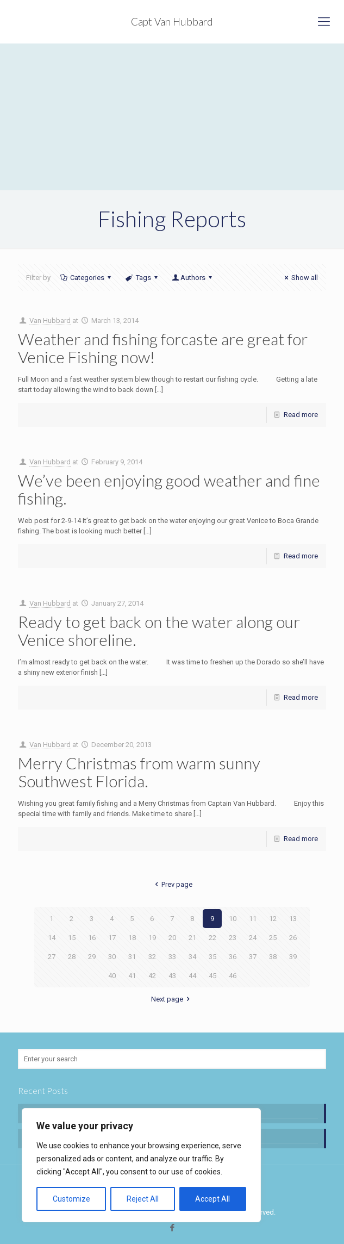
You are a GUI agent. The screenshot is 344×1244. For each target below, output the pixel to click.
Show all (300, 277)
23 (232, 938)
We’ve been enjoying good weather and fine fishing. (169, 489)
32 (152, 957)
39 (293, 957)
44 (192, 976)
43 (172, 976)
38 (273, 957)
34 (192, 957)
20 (172, 938)
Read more (301, 414)
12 (273, 919)
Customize (71, 1199)
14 (51, 938)
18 (132, 938)
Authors (193, 277)
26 (293, 938)
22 (212, 938)
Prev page (172, 884)
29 (92, 957)
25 (273, 938)
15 (72, 938)
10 (232, 919)
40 (112, 976)
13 (293, 919)
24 (253, 938)
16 (92, 938)
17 (112, 938)
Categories (86, 277)
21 (192, 938)
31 (132, 957)
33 (172, 957)
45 (212, 976)
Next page (172, 999)
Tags (142, 277)
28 (72, 957)
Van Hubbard (50, 320)
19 (152, 938)
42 (152, 976)
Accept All (212, 1199)
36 (232, 957)
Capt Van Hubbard (172, 21)
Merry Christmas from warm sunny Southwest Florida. (139, 772)
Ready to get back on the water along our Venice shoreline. (159, 630)
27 (51, 957)
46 (232, 976)
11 (253, 919)
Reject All (143, 1199)
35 (212, 957)
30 (112, 957)
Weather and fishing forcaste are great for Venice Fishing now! (163, 347)
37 (253, 957)
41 (132, 976)
